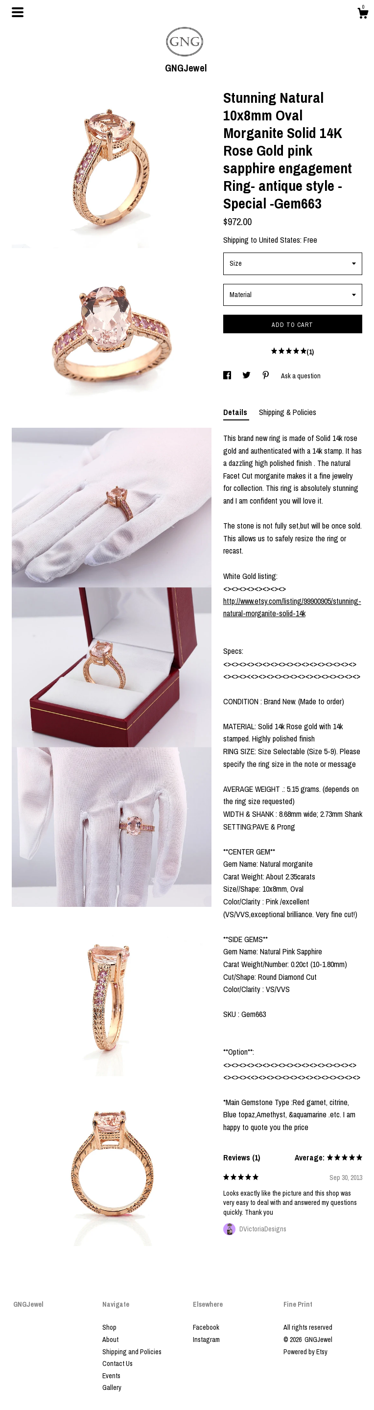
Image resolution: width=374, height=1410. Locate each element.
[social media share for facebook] (228, 375)
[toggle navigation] (17, 12)
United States (279, 239)
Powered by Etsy (305, 1351)
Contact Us (117, 1363)
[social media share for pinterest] (266, 375)
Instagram (206, 1339)
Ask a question (301, 375)
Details (236, 412)
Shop (109, 1327)
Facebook (206, 1327)
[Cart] (362, 14)
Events (111, 1375)
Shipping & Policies (287, 412)
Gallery (111, 1387)
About (110, 1339)
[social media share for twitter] (247, 375)
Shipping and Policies (132, 1351)
